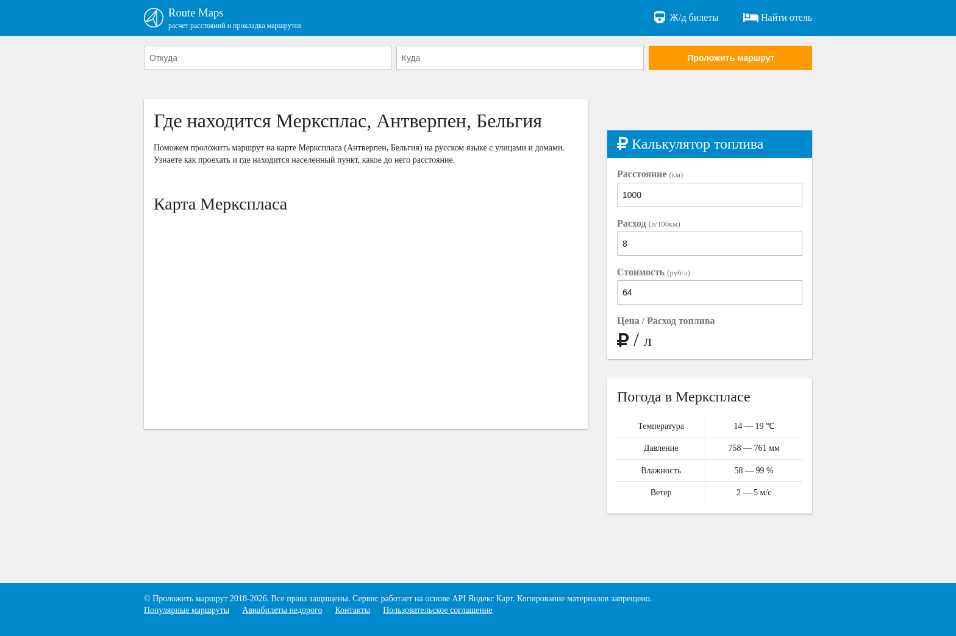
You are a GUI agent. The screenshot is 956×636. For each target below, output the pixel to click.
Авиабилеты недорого (282, 610)
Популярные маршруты (186, 610)
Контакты (352, 610)
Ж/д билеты (685, 18)
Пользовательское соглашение (438, 610)
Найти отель (777, 18)
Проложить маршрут (730, 59)
